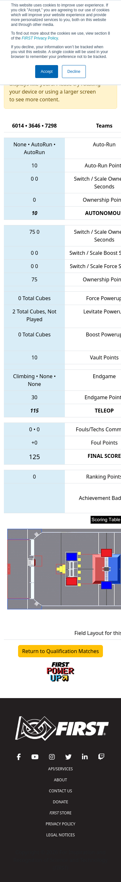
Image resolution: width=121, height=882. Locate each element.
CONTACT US (60, 791)
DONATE (60, 802)
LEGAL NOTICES (60, 835)
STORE (60, 813)
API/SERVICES (60, 769)
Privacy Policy (40, 38)
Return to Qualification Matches (60, 651)
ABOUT (60, 780)
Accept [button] (47, 71)
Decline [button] (73, 71)
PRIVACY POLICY (61, 824)
